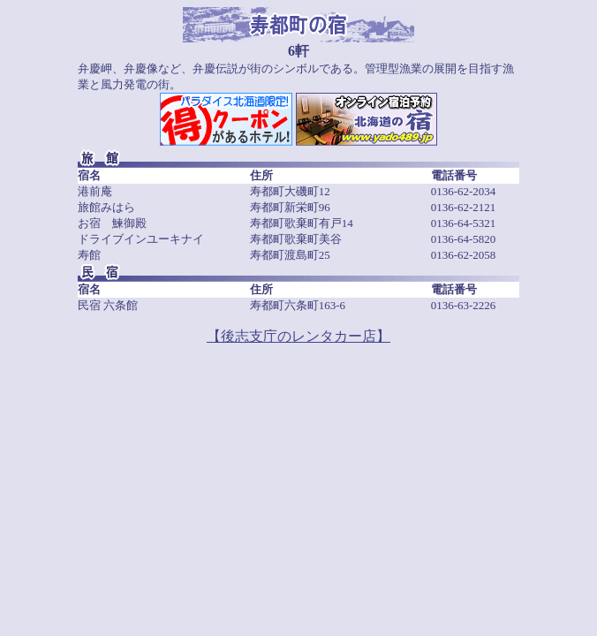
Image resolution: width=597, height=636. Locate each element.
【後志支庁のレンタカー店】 (298, 336)
